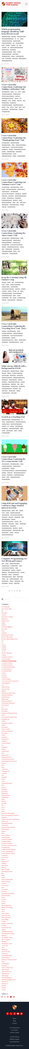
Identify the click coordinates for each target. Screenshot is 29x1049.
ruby (3, 875)
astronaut (4, 373)
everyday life (5, 149)
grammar (8, 45)
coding (21, 38)
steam (20, 107)
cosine (20, 565)
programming (13, 49)
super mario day (6, 927)
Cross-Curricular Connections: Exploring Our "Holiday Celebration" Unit (14, 87)
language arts (6, 771)
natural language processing (10, 815)
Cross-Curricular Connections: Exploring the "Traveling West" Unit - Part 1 (14, 326)
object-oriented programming (16, 47)
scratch (19, 51)
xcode (3, 990)
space (3, 903)
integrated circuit (7, 757)
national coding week (8, 813)
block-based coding (21, 36)
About (14, 1018)
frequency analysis (7, 723)
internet (4, 763)
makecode (5, 793)
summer (14, 297)
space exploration (7, 905)
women (4, 985)
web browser (5, 973)
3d (2, 611)
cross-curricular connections (8, 96)
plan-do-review (6, 835)
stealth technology (16, 530)
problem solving (5, 49)
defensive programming (7, 377)
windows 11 (5, 983)
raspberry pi (5, 861)
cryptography (6, 683)
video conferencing (7, 967)
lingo (3, 779)
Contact (14, 1023)
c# (15, 38)
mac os (4, 787)
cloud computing (7, 653)
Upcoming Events (14, 1041)
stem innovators (6, 917)
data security (20, 375)
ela (2, 707)
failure (3, 721)
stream (4, 921)
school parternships (7, 879)
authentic (9, 373)
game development (20, 43)
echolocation (4, 517)
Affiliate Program (14, 1039)
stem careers (15, 54)
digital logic (5, 699)
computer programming (7, 41)
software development (6, 54)
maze (3, 249)
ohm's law (19, 100)
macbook (4, 789)
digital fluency (6, 697)
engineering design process (19, 377)
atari (13, 282)
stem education (5, 109)
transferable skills (20, 56)
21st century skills (5, 91)
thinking (12, 56)
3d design (4, 282)
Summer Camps (14, 1032)
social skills (5, 889)
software (4, 891)
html (20, 45)
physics (21, 291)
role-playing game (7, 871)
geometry (11, 149)
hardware (4, 747)
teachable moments (7, 931)
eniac (3, 715)
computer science (16, 41)
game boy (5, 727)
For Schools (14, 1030)
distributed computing (8, 703)
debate (4, 691)
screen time (5, 885)
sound (16, 107)
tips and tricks (6, 951)
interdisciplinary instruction (7, 98)
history (4, 749)
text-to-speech (6, 939)
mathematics (4, 100)
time (3, 947)
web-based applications (7, 60)
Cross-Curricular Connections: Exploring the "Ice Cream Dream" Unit (13, 459)
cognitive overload (10, 421)
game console (6, 729)
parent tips (5, 825)
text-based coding (6, 56)
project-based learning (18, 105)
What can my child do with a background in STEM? (14, 367)
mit (8, 47)
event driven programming (16, 424)
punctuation (5, 857)
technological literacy (6, 156)
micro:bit (14, 291)
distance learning (7, 701)
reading (4, 863)
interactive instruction (8, 759)
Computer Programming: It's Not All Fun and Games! (14, 560)
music (10, 100)
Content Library (14, 1037)
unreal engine (8, 58)
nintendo (14, 100)
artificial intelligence (7, 627)
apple (3, 623)
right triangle (20, 576)
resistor (3, 107)
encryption (5, 711)
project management (17, 293)
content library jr (17, 94)
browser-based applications (8, 38)
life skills (4, 777)
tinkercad (21, 109)
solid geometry (5, 297)
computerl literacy (7, 665)
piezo (24, 100)
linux (3, 781)
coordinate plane (14, 191)
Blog (14, 1021)
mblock (16, 340)
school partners (6, 881)
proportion (5, 855)
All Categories (5, 607)
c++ (18, 38)
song (8, 107)
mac (3, 785)
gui (17, 45)
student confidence (7, 923)
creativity (12, 468)
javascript (4, 47)
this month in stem (7, 943)
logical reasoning (10, 151)
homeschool (11, 195)
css (13, 43)
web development (22, 58)
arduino (12, 91)
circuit (19, 91)
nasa (22, 384)
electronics (17, 96)
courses (4, 675)
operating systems (7, 823)
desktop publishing (7, 695)
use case (11, 583)
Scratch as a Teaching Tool (13, 417)
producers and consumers (9, 845)
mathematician (6, 795)
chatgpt (4, 649)
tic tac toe (5, 945)
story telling (5, 919)
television (4, 935)
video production (6, 971)
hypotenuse (4, 572)
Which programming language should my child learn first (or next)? (13, 31)
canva (21, 187)
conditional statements (6, 43)
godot (3, 45)
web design (5, 975)
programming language (7, 51)
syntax (15, 430)
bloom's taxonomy (7, 637)
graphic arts (4, 195)
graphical (13, 45)
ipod (3, 767)
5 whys (4, 615)
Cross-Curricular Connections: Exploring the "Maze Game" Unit (13, 233)
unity (3, 58)
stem (24, 107)
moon (3, 807)
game (22, 517)
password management (8, 827)
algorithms (14, 36)
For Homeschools (15, 1027)
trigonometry (19, 299)
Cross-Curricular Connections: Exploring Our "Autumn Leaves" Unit (14, 182)
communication (6, 659)
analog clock (5, 621)
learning (16, 98)
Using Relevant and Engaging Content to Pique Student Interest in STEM (14, 505)
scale (3, 877)
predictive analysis (6, 386)
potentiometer (23, 523)
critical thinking (5, 375)
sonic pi (12, 107)
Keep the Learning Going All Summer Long (14, 278)
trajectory (5, 953)
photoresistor (11, 523)
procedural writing (7, 843)
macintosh (4, 791)
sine (7, 579)
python (14, 51)
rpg (3, 873)
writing (4, 987)
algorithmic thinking (6, 36)
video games (15, 58)
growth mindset (6, 743)
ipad (3, 765)
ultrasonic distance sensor (7, 534)
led (20, 98)
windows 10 (5, 981)
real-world (15, 200)
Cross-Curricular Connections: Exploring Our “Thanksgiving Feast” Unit (14, 137)
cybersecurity (13, 375)
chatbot (4, 647)
